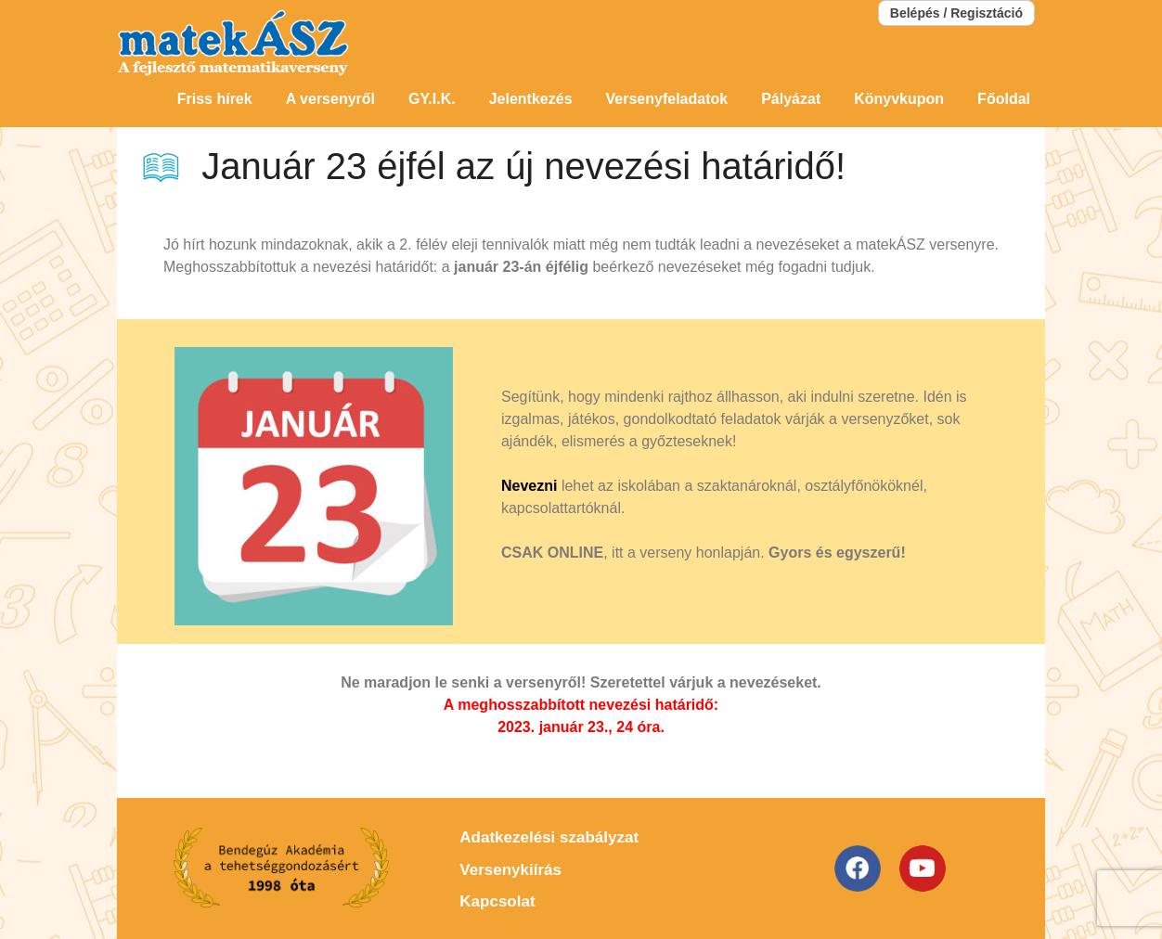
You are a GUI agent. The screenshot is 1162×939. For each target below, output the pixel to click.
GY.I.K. (432, 99)
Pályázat (790, 99)
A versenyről (330, 99)
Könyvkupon (899, 99)
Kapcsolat (497, 901)
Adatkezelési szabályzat (549, 837)
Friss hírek (214, 99)
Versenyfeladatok (667, 99)
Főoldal (1003, 99)
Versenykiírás (510, 870)
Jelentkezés (531, 99)
